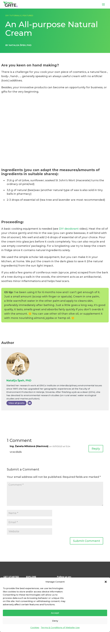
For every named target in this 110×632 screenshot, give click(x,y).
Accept (55, 613)
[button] (105, 581)
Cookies (34, 627)
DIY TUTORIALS (13, 15)
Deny (55, 620)
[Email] (30, 403)
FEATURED (28, 15)
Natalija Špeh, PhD (18, 380)
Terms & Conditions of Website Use (60, 627)
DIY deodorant (69, 228)
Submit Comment (86, 541)
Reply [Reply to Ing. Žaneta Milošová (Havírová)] (96, 448)
